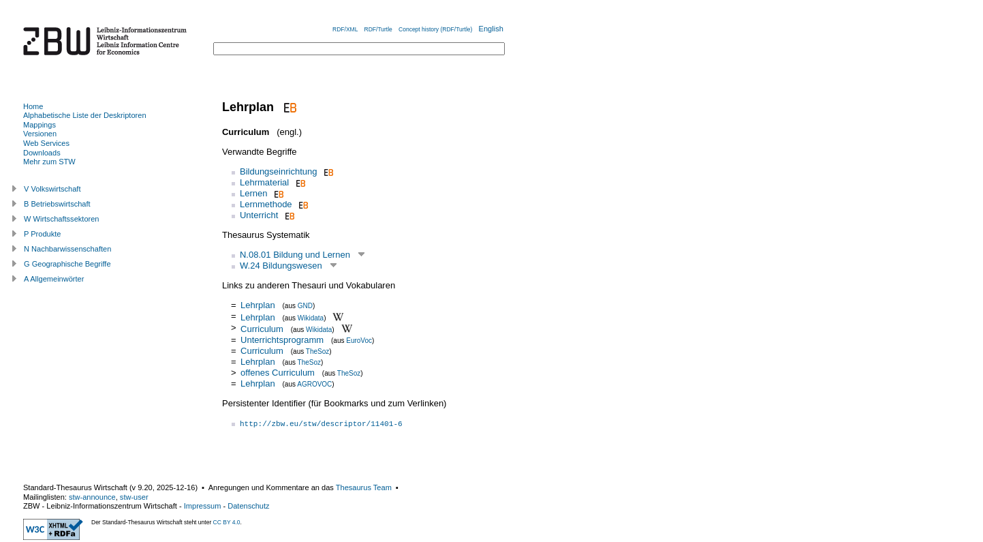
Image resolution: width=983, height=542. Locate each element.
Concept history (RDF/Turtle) (435, 29)
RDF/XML (345, 29)
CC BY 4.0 (226, 522)
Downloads (42, 153)
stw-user (134, 497)
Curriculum (261, 329)
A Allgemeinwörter (54, 279)
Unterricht (259, 215)
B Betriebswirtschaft (57, 204)
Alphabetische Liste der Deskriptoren (84, 115)
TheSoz (317, 351)
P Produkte (42, 234)
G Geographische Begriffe (67, 264)
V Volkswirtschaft (52, 189)
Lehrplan (257, 305)
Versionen (40, 134)
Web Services (46, 143)
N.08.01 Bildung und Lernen (295, 255)
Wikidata (311, 317)
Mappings (39, 125)
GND (305, 306)
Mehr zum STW (49, 161)
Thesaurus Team (364, 487)
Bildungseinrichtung (278, 171)
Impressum (202, 506)
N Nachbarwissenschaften (67, 249)
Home (33, 106)
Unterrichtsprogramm (282, 340)
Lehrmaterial (264, 182)
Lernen (253, 193)
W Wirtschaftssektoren (61, 219)
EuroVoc (359, 340)
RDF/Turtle (378, 29)
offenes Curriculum (277, 372)
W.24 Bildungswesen (281, 265)
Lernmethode (266, 204)
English (491, 29)
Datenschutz (248, 506)
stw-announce (92, 497)
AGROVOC (314, 384)
